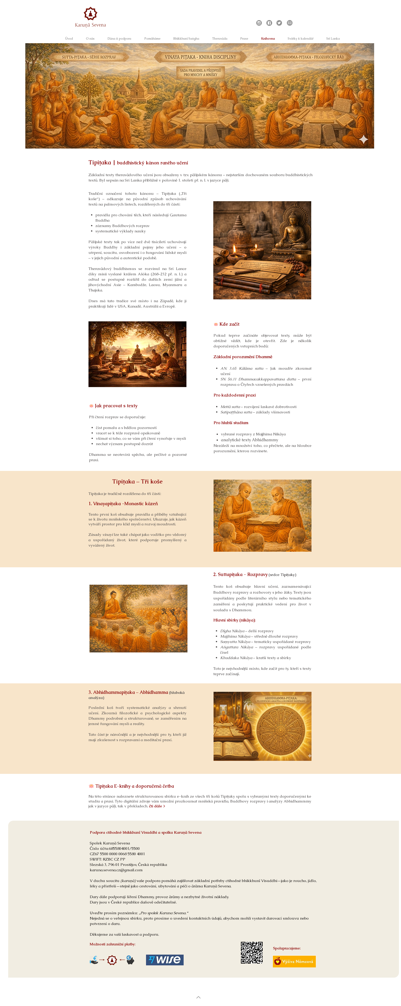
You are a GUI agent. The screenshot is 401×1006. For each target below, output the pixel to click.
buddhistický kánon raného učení (152, 163)
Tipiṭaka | (102, 162)
